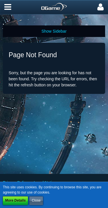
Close (36, 200)
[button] (8, 7)
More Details (15, 200)
